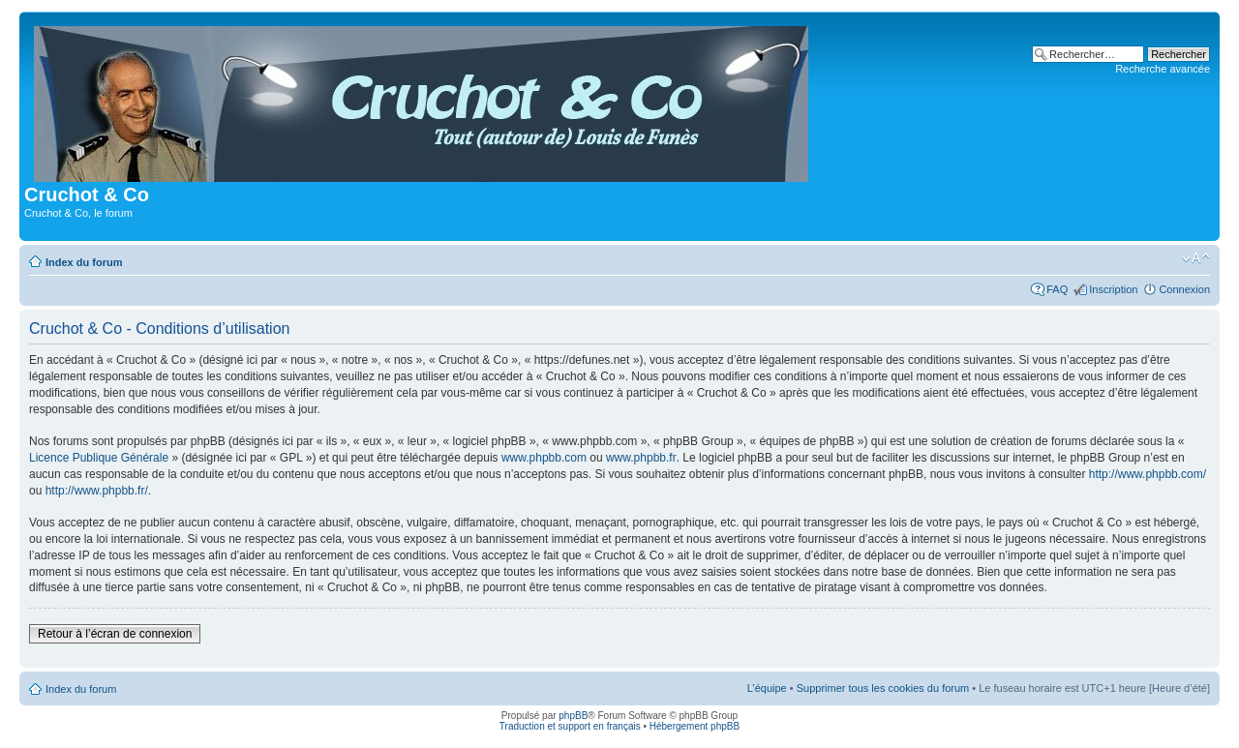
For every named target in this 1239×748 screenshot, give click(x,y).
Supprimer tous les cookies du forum (883, 688)
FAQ (1057, 289)
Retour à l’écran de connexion (115, 634)
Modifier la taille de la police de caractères (1196, 258)
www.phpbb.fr (641, 457)
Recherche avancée (1162, 69)
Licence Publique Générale (98, 457)
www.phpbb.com (544, 457)
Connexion (1184, 289)
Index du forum (83, 262)
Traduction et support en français (570, 726)
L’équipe (767, 688)
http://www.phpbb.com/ (1147, 474)
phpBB (573, 715)
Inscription (1113, 289)
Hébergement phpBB (695, 726)
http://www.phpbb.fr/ (96, 490)
